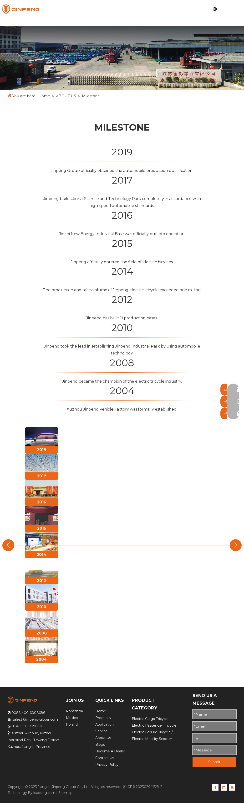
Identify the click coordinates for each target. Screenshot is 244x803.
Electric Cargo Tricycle (150, 719)
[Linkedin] (224, 787)
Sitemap (65, 793)
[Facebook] (215, 787)
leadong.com (44, 793)
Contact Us (104, 758)
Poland (72, 724)
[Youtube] (232, 787)
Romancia (74, 711)
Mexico (72, 718)
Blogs (100, 744)
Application (104, 724)
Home (100, 711)
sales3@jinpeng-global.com (35, 719)
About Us (103, 738)
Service (101, 731)
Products (103, 718)
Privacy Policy (106, 764)
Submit (214, 762)
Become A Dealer (110, 751)
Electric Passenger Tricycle (154, 725)
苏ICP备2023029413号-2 (142, 787)
